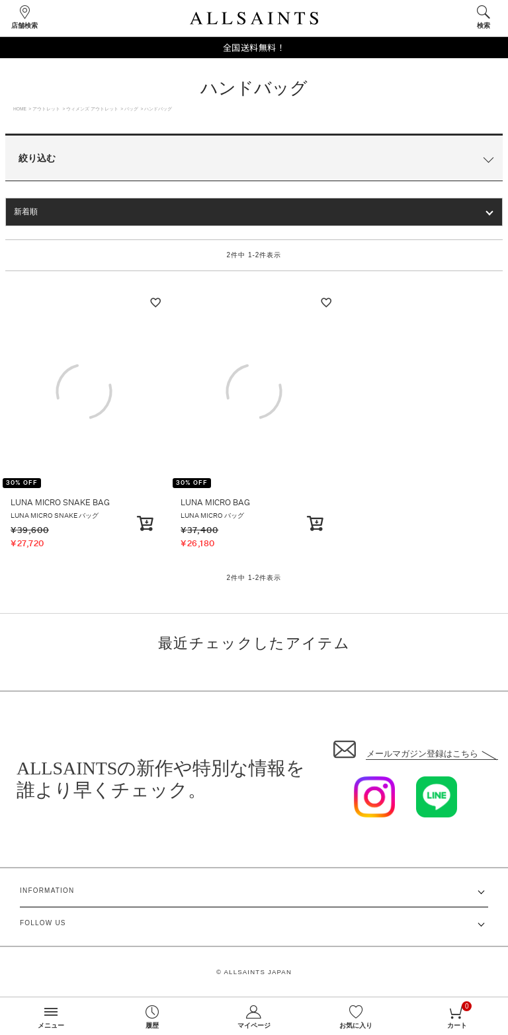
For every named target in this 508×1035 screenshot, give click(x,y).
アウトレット (46, 108)
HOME (19, 108)
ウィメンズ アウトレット (92, 108)
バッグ (131, 108)
